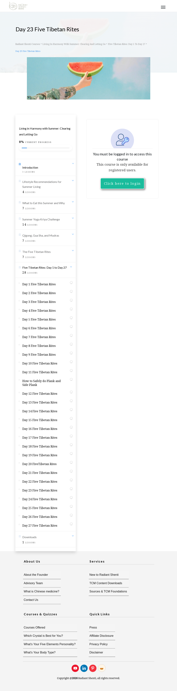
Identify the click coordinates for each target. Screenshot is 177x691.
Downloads (29, 537)
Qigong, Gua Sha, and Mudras (40, 235)
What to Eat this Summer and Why (43, 203)
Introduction (30, 167)
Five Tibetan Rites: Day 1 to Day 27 (44, 267)
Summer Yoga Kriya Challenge (41, 219)
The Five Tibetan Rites (36, 251)
